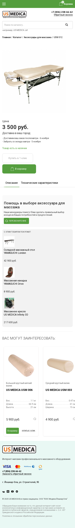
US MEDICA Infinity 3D (37, 313)
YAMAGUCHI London (37, 251)
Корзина (68, 4)
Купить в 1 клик (17, 158)
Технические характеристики (39, 182)
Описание (11, 182)
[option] (11, 182)
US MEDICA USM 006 (19, 389)
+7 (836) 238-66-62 (62, 12)
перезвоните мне (15, 221)
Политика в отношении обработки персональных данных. (27, 516)
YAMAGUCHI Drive (37, 282)
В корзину (19, 169)
